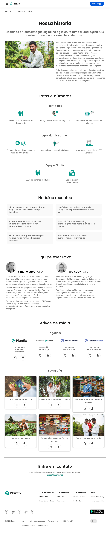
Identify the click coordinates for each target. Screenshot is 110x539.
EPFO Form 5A (68, 521)
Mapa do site (43, 525)
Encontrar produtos (46, 501)
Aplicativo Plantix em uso (21, 399)
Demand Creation (80, 496)
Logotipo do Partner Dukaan (94, 348)
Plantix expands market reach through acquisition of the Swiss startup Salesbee (27, 210)
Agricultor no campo (21, 438)
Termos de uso (53, 521)
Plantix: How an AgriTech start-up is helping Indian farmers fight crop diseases (26, 238)
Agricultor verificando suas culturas (54, 399)
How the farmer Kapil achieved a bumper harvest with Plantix (73, 236)
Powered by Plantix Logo (44, 348)
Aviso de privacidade (37, 521)
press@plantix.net (55, 475)
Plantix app (43, 496)
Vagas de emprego (98, 496)
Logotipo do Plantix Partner (69, 348)
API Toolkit (60, 496)
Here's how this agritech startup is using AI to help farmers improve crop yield (76, 210)
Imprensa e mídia (97, 501)
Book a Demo (78, 501)
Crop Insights (61, 501)
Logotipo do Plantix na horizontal (19, 349)
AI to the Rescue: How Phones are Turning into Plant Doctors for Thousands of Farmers (25, 224)
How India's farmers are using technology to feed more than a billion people (76, 224)
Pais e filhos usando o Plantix (88, 438)
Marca (24, 521)
